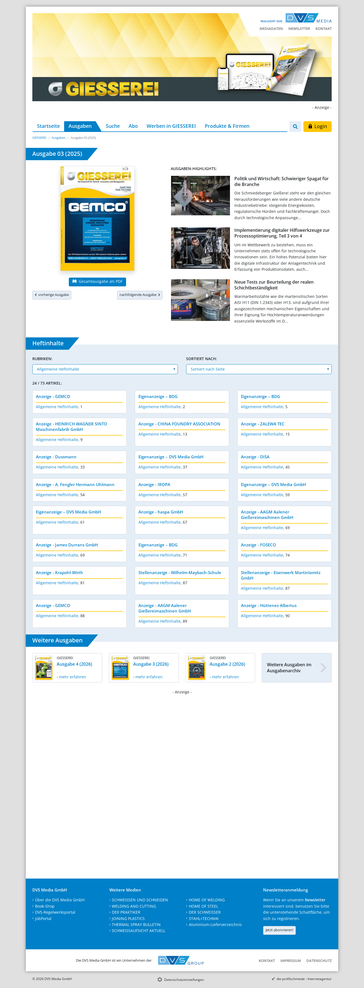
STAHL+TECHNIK (204, 918)
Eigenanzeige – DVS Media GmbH (170, 456)
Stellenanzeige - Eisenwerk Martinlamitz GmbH (280, 575)
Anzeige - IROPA (154, 484)
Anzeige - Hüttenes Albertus (269, 605)
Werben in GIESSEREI (171, 126)
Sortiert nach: (201, 358)
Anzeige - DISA (255, 456)
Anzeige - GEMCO (53, 396)
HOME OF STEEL (203, 906)
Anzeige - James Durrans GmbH (67, 544)
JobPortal (43, 918)
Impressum (290, 960)
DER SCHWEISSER (205, 912)
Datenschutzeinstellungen (184, 979)
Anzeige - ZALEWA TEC (263, 424)
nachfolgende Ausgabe (140, 294)
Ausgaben (80, 126)
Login (317, 126)
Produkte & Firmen (227, 126)
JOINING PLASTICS (128, 918)
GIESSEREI (39, 138)
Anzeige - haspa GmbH (160, 512)
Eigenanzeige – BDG (158, 396)
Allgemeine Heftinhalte (57, 406)
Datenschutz (319, 960)
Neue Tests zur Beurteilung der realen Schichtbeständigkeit (274, 285)
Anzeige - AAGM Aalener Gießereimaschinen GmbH (267, 514)
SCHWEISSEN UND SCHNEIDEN (140, 899)
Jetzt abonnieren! (279, 929)
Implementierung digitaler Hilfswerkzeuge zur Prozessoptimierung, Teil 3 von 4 (282, 233)
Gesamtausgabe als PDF (97, 281)
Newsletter (299, 28)
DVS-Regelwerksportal (55, 912)
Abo (133, 126)
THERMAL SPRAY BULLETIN (136, 924)
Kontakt (323, 28)
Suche (113, 126)
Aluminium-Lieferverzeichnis (215, 924)
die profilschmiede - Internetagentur (304, 978)
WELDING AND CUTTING (134, 906)
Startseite (48, 126)
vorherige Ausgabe (52, 294)
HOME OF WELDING (207, 899)
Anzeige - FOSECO (258, 544)
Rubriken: (42, 358)
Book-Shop (45, 906)
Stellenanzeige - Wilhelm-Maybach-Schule (179, 572)
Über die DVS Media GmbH (59, 899)
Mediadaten (271, 28)
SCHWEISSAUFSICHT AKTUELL (138, 930)
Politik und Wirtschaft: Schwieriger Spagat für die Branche (281, 181)
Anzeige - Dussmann (56, 456)
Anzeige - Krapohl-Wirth (59, 572)
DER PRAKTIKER (126, 912)
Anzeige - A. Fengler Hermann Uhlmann (75, 484)
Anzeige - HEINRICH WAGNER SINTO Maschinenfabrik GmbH (71, 426)
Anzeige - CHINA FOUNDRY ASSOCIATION (179, 424)
